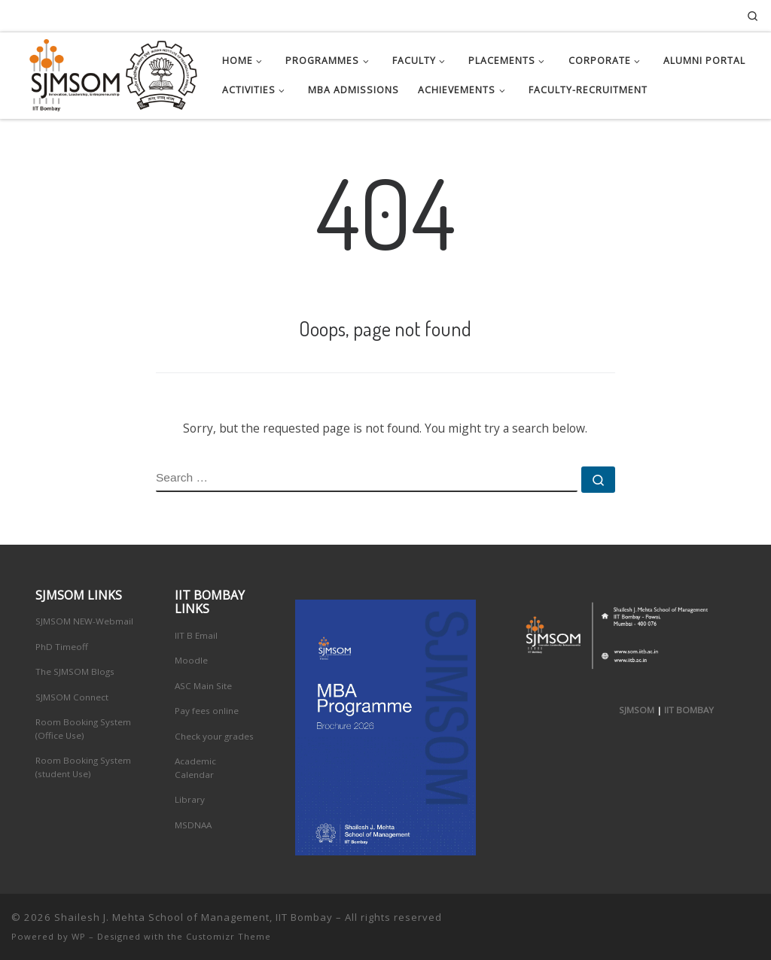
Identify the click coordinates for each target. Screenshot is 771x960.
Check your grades (214, 736)
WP (79, 936)
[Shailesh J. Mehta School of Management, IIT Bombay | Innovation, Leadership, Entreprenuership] (105, 72)
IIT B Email (196, 635)
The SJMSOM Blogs (74, 671)
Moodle (191, 660)
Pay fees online (207, 710)
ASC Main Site (203, 685)
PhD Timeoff (61, 646)
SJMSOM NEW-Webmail (84, 621)
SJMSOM (636, 709)
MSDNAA (193, 825)
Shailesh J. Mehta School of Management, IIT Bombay (193, 917)
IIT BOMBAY (689, 709)
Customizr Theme (228, 936)
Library (190, 799)
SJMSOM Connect (71, 697)
